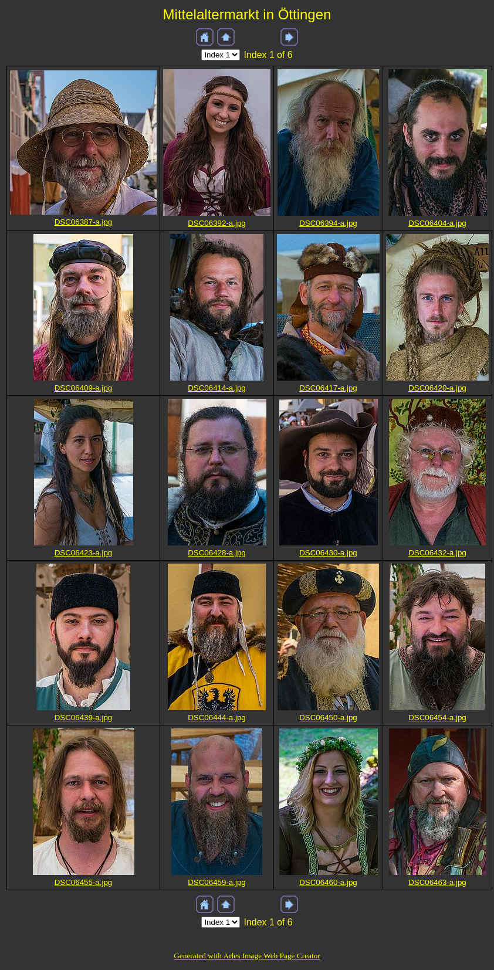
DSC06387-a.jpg (84, 222)
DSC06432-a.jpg (437, 552)
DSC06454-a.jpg (437, 717)
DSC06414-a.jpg (217, 388)
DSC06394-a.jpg (328, 223)
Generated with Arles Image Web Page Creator (247, 955)
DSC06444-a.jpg (217, 717)
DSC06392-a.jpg (217, 223)
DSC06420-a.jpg (437, 388)
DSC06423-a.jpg (84, 552)
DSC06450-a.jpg (328, 717)
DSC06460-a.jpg (328, 882)
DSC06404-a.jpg (437, 223)
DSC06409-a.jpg (84, 388)
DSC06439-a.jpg (84, 717)
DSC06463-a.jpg (437, 882)
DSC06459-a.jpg (217, 882)
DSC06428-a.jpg (217, 552)
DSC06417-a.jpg (328, 388)
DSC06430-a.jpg (328, 552)
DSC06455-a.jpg (84, 882)
